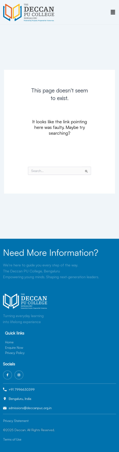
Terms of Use (12, 439)
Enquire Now (14, 348)
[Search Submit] (86, 171)
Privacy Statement (16, 421)
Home (9, 342)
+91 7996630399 (22, 389)
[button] (113, 12)
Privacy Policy (15, 353)
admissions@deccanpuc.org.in (30, 408)
